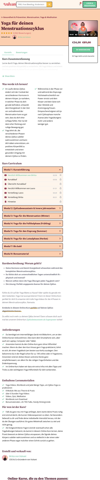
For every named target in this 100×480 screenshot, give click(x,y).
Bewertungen (21, 52)
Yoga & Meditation (48, 17)
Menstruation (33, 17)
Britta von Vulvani (24, 37)
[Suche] (49, 4)
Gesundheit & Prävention (14, 17)
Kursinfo (8, 52)
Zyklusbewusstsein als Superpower (41, 319)
